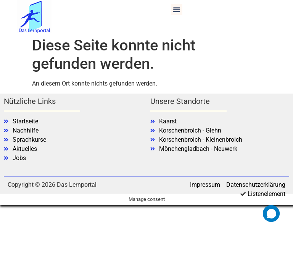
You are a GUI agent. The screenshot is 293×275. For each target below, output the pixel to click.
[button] (176, 9)
